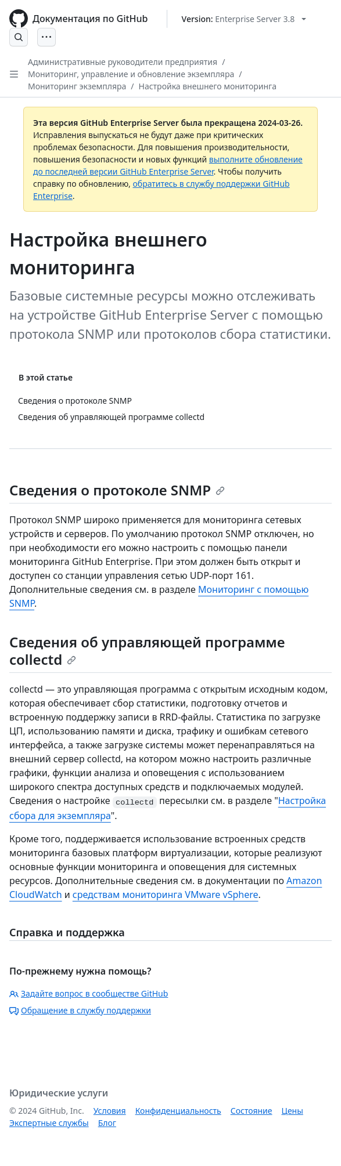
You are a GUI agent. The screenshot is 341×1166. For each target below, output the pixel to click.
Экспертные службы (49, 1122)
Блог (107, 1122)
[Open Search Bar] (18, 37)
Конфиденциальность (178, 1110)
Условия (110, 1110)
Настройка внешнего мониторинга (208, 86)
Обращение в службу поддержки (80, 1010)
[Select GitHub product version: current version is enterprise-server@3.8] (244, 19)
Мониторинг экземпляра (77, 86)
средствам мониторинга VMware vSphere (166, 894)
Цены (292, 1110)
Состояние (251, 1110)
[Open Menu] (46, 37)
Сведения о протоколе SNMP (117, 489)
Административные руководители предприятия (122, 61)
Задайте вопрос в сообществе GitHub (88, 993)
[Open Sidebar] (14, 74)
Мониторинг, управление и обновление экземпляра (131, 73)
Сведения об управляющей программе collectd (147, 650)
